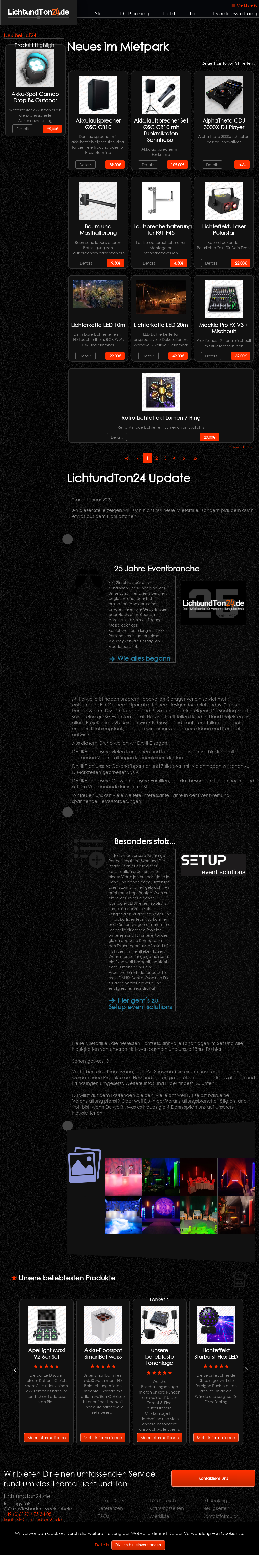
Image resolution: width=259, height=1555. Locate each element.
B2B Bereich (163, 1500)
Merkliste (159, 1516)
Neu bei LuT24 (20, 35)
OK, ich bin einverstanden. (138, 1545)
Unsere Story (111, 1500)
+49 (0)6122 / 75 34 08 (27, 1514)
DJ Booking (134, 13)
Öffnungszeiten (167, 1508)
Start (100, 13)
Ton (194, 13)
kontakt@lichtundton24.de (33, 1519)
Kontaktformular (220, 1516)
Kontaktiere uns (213, 1478)
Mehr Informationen (46, 1437)
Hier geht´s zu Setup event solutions (140, 1003)
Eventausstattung (235, 13)
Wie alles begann (139, 658)
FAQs (103, 1516)
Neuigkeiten (216, 1508)
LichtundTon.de (38, 12)
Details (22, 128)
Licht (169, 13)
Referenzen (110, 1508)
